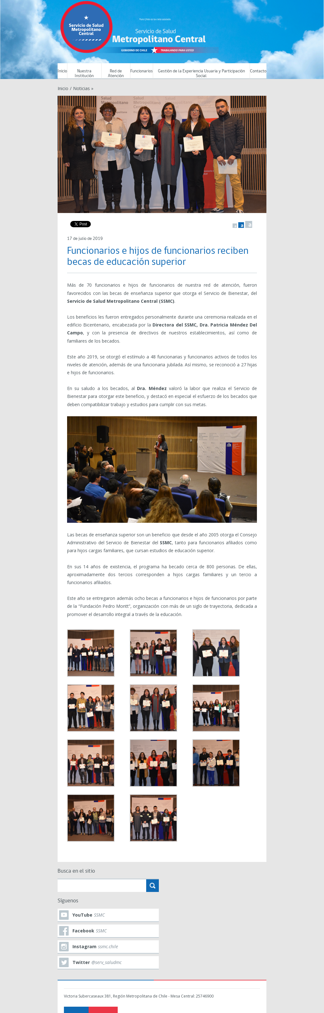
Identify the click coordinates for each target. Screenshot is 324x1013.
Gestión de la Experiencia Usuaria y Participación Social (201, 73)
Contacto (258, 71)
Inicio (62, 71)
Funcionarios (141, 71)
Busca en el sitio (76, 871)
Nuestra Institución (84, 73)
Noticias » (83, 88)
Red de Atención (116, 73)
